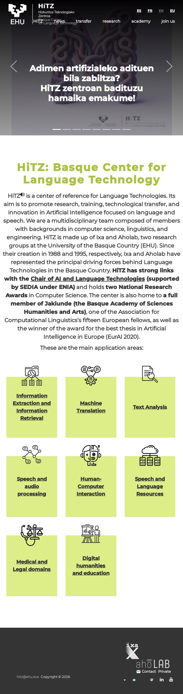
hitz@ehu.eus (28, 677)
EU (172, 11)
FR (150, 11)
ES (139, 11)
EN (161, 11)
